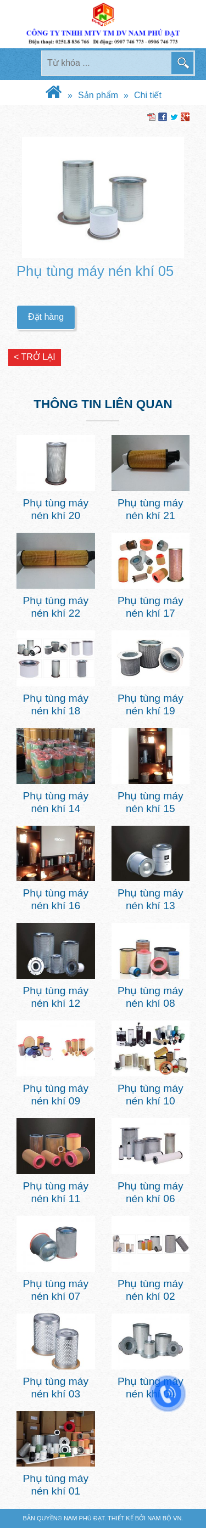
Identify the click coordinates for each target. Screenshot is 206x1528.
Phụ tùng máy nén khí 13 (150, 899)
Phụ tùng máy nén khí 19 (150, 704)
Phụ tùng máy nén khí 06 (150, 1192)
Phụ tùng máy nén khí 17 (150, 607)
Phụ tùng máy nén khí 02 (150, 1290)
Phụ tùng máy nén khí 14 (55, 802)
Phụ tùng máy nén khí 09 (55, 1094)
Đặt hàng (46, 317)
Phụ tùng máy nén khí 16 (55, 899)
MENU (24, 64)
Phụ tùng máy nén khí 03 (55, 1387)
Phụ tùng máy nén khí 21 (150, 509)
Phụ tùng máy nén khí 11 (55, 1192)
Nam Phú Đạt (84, 1518)
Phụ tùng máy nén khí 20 (55, 509)
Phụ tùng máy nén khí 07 (55, 1290)
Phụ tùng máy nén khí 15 (150, 802)
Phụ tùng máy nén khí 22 (55, 607)
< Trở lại (34, 357)
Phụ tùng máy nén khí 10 (150, 1094)
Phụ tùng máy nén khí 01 (55, 1485)
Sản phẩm (98, 95)
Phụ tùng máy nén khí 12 (55, 997)
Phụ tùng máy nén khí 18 (55, 704)
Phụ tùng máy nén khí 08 (150, 997)
